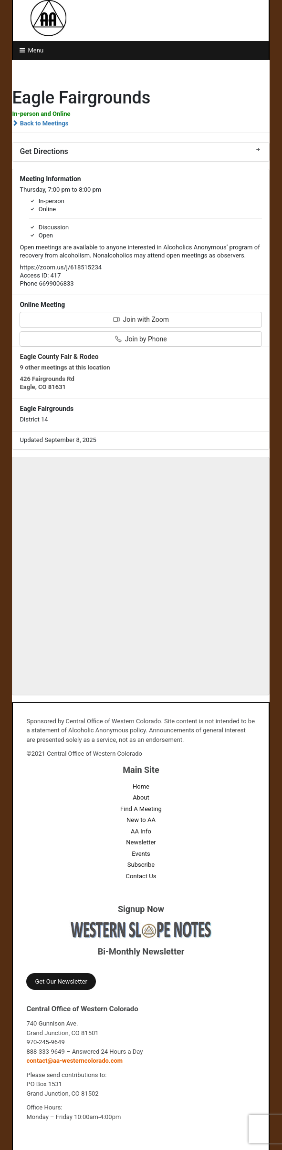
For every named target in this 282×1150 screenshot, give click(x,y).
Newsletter (141, 842)
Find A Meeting (141, 808)
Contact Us (141, 876)
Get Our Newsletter (61, 981)
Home (141, 786)
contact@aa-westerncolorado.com (74, 1060)
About (141, 797)
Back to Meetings (40, 123)
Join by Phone (141, 339)
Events (141, 853)
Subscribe (141, 864)
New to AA (141, 819)
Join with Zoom (141, 319)
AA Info (141, 831)
